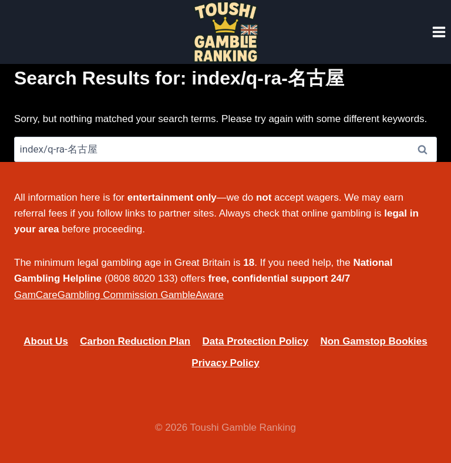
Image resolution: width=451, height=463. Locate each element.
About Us (45, 341)
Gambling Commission (108, 294)
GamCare (36, 294)
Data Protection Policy (255, 341)
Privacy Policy (225, 363)
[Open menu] (438, 31)
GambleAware (191, 294)
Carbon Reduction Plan (135, 341)
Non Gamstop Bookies (373, 341)
